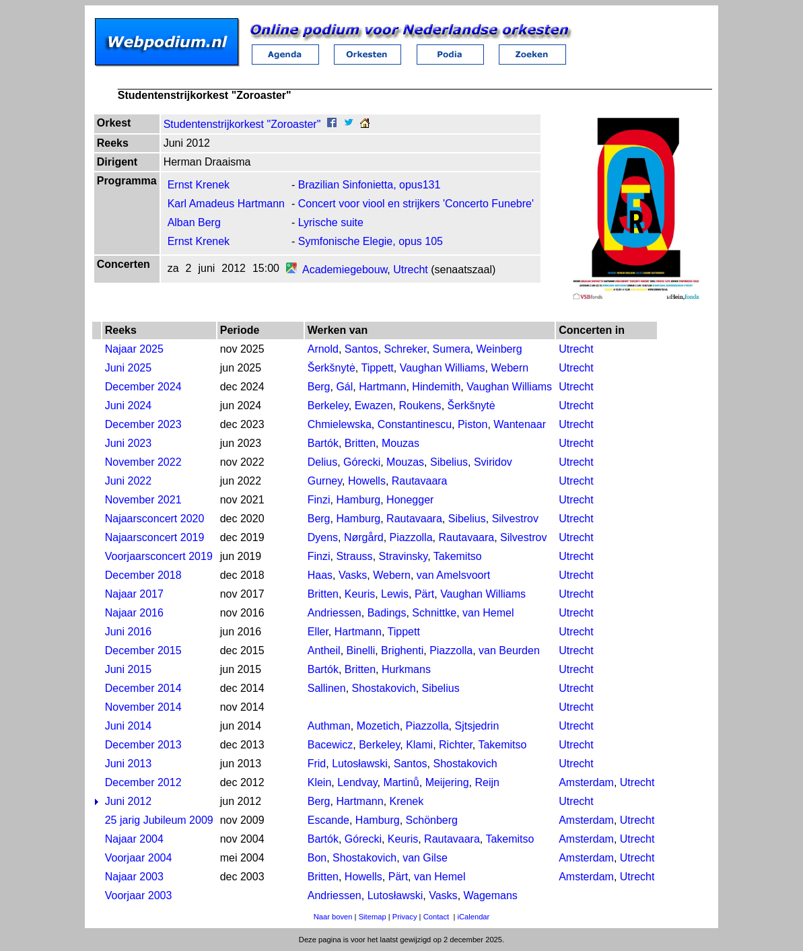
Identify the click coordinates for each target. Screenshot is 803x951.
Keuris (360, 594)
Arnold (323, 349)
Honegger (409, 499)
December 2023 (143, 424)
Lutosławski (360, 763)
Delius (322, 462)
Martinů (401, 782)
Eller (318, 631)
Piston (472, 424)
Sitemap (372, 917)
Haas (320, 575)
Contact (436, 917)
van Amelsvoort (453, 575)
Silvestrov (515, 518)
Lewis (395, 594)
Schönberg (432, 820)
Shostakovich (384, 688)
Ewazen (374, 405)
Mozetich (378, 726)
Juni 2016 (128, 631)
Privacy (404, 917)
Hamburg (358, 499)
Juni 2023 (128, 443)
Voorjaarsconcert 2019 (159, 556)
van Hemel (488, 613)
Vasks (353, 575)
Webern (509, 368)
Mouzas (400, 443)
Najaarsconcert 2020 (155, 518)
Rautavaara (420, 481)
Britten (360, 443)
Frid (317, 763)
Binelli (361, 650)
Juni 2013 (128, 763)
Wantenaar (519, 424)
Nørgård (364, 537)
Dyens (323, 537)
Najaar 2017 (134, 594)
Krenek (407, 801)
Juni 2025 (128, 368)
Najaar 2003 (134, 876)
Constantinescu (415, 424)
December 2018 (143, 575)
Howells (367, 481)
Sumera (451, 349)
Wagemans (491, 895)
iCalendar (473, 917)
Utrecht (410, 269)
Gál (344, 386)
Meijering (447, 782)
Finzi (319, 499)
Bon (317, 858)
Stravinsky (403, 556)
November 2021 (143, 499)
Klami (419, 744)
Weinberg (499, 349)
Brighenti (402, 650)
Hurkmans (406, 669)
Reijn (487, 782)
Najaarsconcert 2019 (155, 537)
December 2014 (143, 688)
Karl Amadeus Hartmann (226, 203)
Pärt (424, 594)
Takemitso (457, 556)
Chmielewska (340, 424)
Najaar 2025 (134, 349)
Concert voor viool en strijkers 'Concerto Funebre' (416, 203)
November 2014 (143, 707)
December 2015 (143, 650)
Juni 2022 (128, 481)
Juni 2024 (128, 405)
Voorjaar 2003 (138, 895)
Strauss (354, 556)
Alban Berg (194, 222)
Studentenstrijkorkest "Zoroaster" (242, 124)
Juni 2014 (128, 726)
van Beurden (509, 650)
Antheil (324, 650)
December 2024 (143, 386)
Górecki (361, 462)
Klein (320, 782)
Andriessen (334, 613)
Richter (456, 744)
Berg (319, 386)
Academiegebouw (344, 269)
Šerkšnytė (331, 368)
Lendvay (357, 782)
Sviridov (493, 462)
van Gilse (425, 858)
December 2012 (143, 782)
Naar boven (333, 917)
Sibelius (449, 462)
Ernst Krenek (199, 184)
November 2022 (143, 462)
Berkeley (328, 405)
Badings (387, 613)
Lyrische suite (330, 222)
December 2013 (143, 744)
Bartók (323, 443)
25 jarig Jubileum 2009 (159, 820)
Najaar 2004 (134, 839)
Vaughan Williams (442, 368)
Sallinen (327, 688)
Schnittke (434, 613)
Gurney (325, 481)
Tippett (377, 368)
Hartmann (382, 386)
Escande (328, 820)
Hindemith (436, 386)
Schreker (405, 349)
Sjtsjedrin (476, 726)
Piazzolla (411, 537)
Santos (361, 349)
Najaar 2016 (134, 613)
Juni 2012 (128, 801)
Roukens (419, 405)
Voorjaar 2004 (138, 858)
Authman (329, 726)
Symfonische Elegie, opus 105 (370, 241)
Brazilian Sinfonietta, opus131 (369, 184)
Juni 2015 (128, 669)
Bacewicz (330, 744)
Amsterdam (586, 782)
